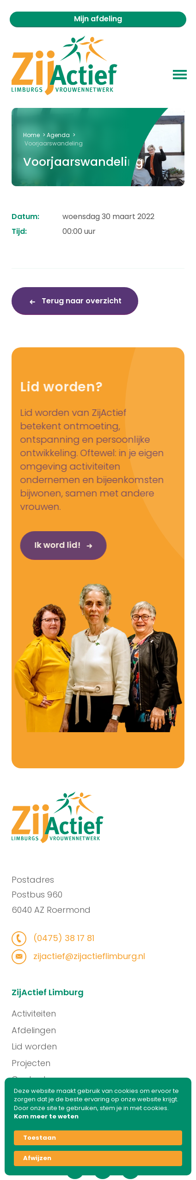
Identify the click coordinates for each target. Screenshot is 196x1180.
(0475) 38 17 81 (59, 938)
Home (31, 135)
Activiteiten (37, 1013)
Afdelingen (37, 1030)
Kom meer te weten (46, 1116)
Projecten (34, 1063)
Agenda (58, 135)
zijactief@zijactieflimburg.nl (84, 956)
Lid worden (38, 1046)
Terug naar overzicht (81, 300)
